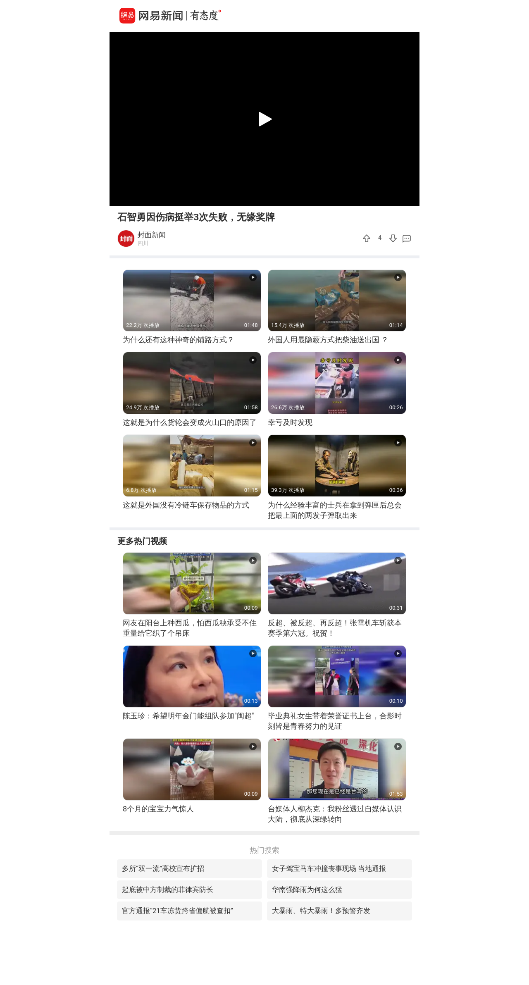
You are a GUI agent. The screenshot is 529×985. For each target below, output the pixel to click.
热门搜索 (264, 850)
